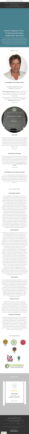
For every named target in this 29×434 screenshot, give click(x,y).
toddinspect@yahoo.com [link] (10, 423)
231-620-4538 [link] (22, 423)
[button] (14, 102)
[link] (14, 5)
